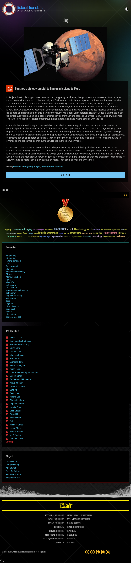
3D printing (11, 255)
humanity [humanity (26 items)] (61, 233)
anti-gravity (11, 285)
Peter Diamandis (13, 261)
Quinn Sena (15, 348)
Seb (11, 421)
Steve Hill (14, 414)
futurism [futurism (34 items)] (31, 234)
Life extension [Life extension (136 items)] (110, 233)
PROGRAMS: (71, 535)
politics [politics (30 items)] (30, 237)
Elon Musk (10, 269)
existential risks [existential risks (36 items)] (11, 234)
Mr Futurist (11, 468)
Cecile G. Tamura (17, 386)
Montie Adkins (16, 431)
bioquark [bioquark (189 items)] (59, 229)
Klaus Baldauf (16, 383)
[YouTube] (103, 552)
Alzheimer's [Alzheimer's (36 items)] (17, 230)
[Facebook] (87, 552)
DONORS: (57, 527)
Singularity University (15, 271)
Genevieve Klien (17, 337)
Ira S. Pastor (15, 435)
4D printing (11, 258)
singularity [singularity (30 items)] (75, 237)
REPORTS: (70, 531)
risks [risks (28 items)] (70, 237)
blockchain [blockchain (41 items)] (96, 230)
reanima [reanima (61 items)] (35, 237)
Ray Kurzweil (12, 266)
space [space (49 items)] (80, 237)
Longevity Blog (12, 464)
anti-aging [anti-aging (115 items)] (26, 229)
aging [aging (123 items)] (8, 229)
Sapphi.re (43, 552)
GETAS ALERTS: (72, 519)
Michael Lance (16, 425)
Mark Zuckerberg (13, 277)
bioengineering (28, 166)
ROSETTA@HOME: (49, 539)
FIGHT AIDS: (52, 531)
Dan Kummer (16, 376)
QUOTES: (70, 543)
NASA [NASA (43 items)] (19, 237)
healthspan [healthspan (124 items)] (52, 233)
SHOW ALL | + (10, 442)
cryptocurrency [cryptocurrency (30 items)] (116, 230)
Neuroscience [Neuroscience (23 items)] (24, 237)
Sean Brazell (15, 411)
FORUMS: (59, 543)
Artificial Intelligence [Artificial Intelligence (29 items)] (38, 230)
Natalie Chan (15, 407)
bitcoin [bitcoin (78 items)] (89, 229)
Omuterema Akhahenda (20, 379)
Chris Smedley (16, 438)
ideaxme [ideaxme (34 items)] (66, 234)
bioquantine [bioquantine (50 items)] (49, 230)
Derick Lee (14, 393)
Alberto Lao (15, 397)
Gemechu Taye (16, 362)
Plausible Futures (14, 474)
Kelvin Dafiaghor (17, 365)
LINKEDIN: (50, 519)
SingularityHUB (13, 477)
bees (8, 301)
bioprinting (11, 314)
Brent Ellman (15, 417)
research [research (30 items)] (66, 237)
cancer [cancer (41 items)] (109, 230)
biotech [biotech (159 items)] (69, 229)
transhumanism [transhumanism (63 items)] (109, 237)
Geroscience (11, 461)
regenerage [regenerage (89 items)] (44, 236)
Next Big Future (13, 471)
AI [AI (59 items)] (12, 230)
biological (37, 166)
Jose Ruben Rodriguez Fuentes (24, 372)
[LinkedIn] (98, 552)
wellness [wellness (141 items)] (120, 236)
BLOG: (69, 523)
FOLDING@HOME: (49, 535)
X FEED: (50, 523)
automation (11, 298)
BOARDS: (70, 527)
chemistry (44, 166)
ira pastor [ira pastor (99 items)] (97, 233)
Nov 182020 (10, 89)
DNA (8, 263)
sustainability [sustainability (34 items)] (87, 237)
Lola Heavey (17, 166)
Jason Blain (15, 428)
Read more (65, 175)
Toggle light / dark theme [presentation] (126, 9)
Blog (65, 20)
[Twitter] (92, 552)
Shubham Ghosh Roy (19, 344)
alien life (10, 282)
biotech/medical (13, 317)
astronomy (11, 293)
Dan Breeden (15, 351)
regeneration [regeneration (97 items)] (57, 236)
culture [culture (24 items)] (122, 230)
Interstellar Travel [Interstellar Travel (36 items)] (86, 234)
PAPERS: (70, 539)
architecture (11, 287)
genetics (51, 166)
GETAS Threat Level (65, 505)
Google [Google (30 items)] (36, 233)
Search (126, 195)
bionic (9, 311)
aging (8, 279)
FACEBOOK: (49, 515)
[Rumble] (108, 552)
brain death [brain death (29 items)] (104, 230)
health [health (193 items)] (42, 233)
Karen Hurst (15, 369)
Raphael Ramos (17, 404)
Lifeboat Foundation (18, 552)
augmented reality (14, 295)
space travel (59, 166)
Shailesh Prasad (17, 355)
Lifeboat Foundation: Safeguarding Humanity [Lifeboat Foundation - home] (59, 9)
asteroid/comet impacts (17, 290)
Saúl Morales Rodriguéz (20, 341)
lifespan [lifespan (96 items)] (122, 233)
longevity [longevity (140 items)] (12, 236)
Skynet (9, 274)
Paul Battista (15, 358)
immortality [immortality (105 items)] (75, 233)
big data (9, 303)
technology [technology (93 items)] (97, 236)
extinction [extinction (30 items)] (19, 233)
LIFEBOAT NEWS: (72, 515)
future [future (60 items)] (25, 233)
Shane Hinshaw (17, 400)
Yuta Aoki (14, 390)
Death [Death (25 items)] (125, 230)
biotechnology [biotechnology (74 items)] (80, 229)
